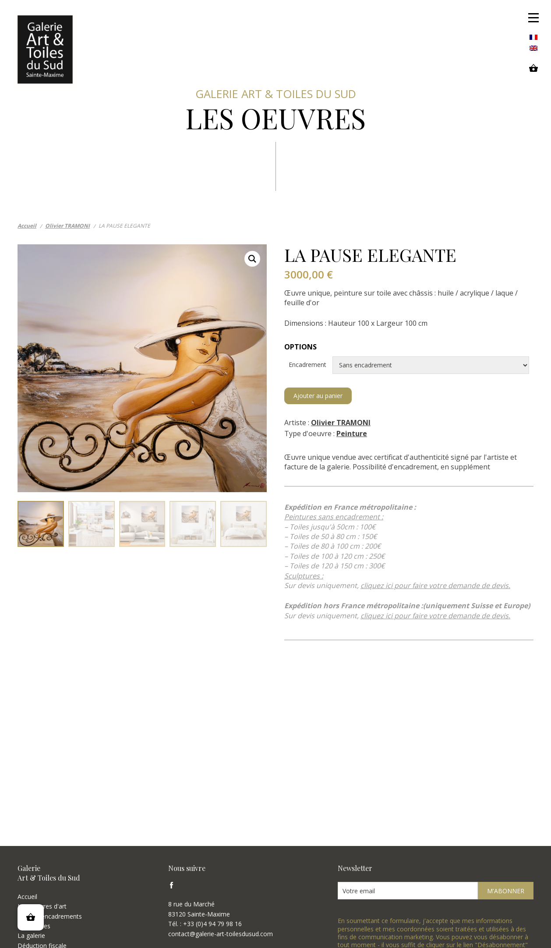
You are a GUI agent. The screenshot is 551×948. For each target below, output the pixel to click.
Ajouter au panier (318, 395)
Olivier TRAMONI (341, 422)
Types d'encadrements (50, 916)
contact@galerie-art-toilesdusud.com (220, 934)
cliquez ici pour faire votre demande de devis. (435, 585)
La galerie (31, 935)
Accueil (27, 896)
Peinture (351, 433)
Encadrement (409, 365)
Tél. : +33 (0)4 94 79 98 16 (205, 924)
